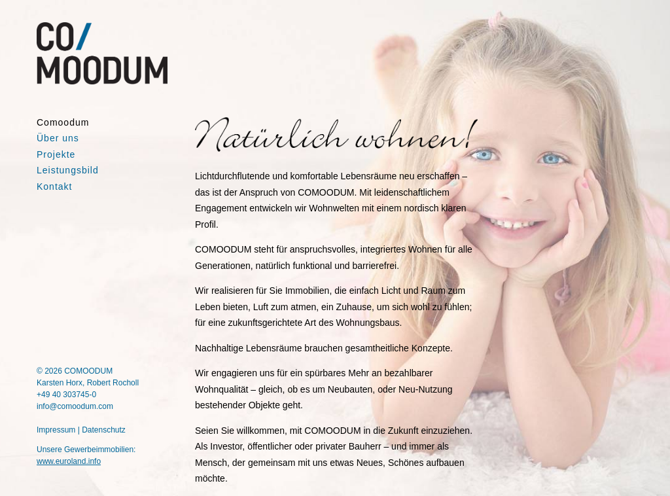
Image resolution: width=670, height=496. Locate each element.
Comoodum (63, 122)
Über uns (58, 138)
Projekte (56, 154)
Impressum (56, 429)
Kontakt (54, 186)
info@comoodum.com (75, 406)
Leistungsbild (68, 170)
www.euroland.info (69, 461)
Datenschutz (104, 429)
